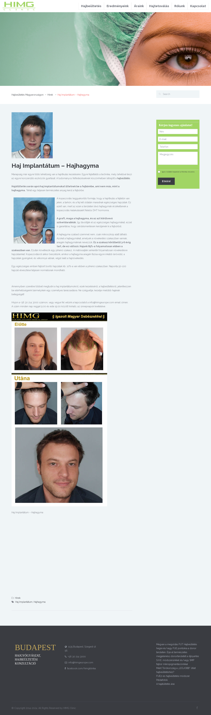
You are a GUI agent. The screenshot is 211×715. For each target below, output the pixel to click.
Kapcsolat (198, 6)
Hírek (50, 94)
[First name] (178, 131)
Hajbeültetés (91, 6)
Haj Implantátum (23, 602)
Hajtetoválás (159, 6)
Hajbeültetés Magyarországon (28, 94)
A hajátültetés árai (165, 684)
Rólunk (179, 6)
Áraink (139, 6)
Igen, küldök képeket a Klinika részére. (178, 172)
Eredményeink (118, 6)
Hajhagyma (39, 602)
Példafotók (162, 680)
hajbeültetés (123, 178)
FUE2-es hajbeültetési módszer (173, 676)
